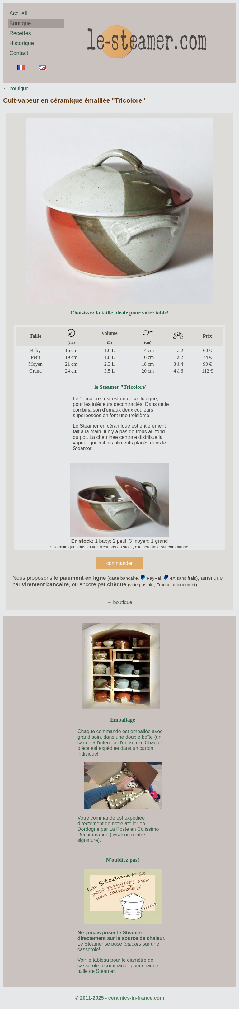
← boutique (16, 88)
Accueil (18, 13)
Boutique (20, 23)
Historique (21, 43)
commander (119, 563)
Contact (18, 53)
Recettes (20, 33)
